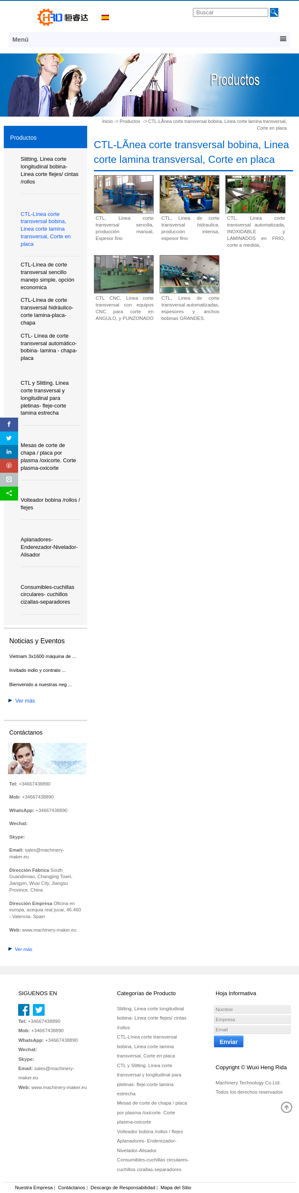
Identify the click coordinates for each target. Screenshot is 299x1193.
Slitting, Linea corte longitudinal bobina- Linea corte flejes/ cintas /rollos (152, 1018)
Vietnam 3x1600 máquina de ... (42, 656)
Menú (149, 39)
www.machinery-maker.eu (49, 929)
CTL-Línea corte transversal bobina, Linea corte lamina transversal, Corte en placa (46, 229)
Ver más (21, 701)
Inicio (107, 121)
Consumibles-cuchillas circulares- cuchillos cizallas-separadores (47, 594)
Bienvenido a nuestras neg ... (40, 684)
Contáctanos (71, 1187)
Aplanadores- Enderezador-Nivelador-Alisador (49, 547)
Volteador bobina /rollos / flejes (150, 1131)
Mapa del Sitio (175, 1187)
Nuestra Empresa (34, 1187)
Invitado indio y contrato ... (37, 670)
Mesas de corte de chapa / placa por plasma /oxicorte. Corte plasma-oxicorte (152, 1112)
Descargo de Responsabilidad (123, 1187)
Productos (130, 121)
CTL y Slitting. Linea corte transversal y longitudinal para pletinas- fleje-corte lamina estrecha (45, 398)
